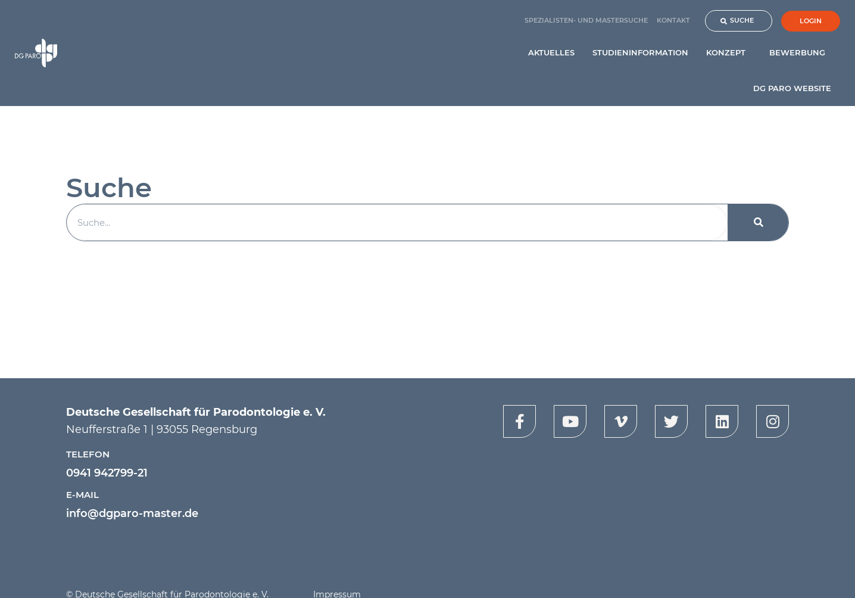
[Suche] (758, 222)
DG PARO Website (792, 88)
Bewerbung (800, 52)
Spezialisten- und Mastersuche (586, 20)
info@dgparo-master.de (132, 513)
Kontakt (673, 20)
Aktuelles (551, 52)
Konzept (728, 52)
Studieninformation (640, 52)
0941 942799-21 (107, 472)
